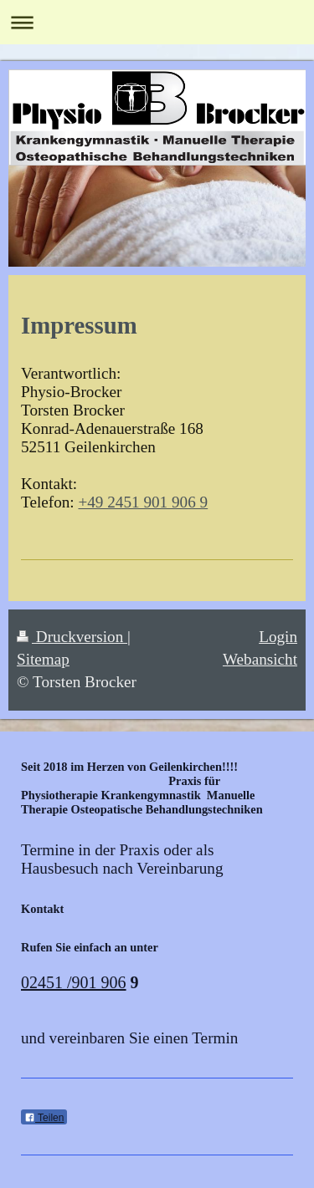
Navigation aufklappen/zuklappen (157, 22)
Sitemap (43, 659)
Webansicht (260, 659)
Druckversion (72, 636)
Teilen (44, 1118)
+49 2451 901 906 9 (143, 502)
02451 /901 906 (73, 982)
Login (278, 636)
